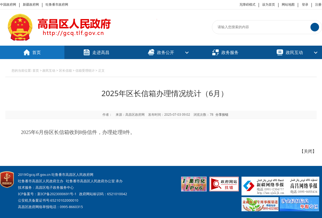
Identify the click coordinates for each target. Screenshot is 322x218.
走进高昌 (96, 52)
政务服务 (225, 52)
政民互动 (290, 52)
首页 (32, 52)
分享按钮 (221, 114)
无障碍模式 (247, 4)
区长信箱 (65, 70)
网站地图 (288, 4)
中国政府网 (8, 4)
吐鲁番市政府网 (57, 4)
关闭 (308, 151)
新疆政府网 (31, 4)
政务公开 (161, 52)
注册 (318, 4)
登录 (305, 4)
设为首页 (268, 4)
